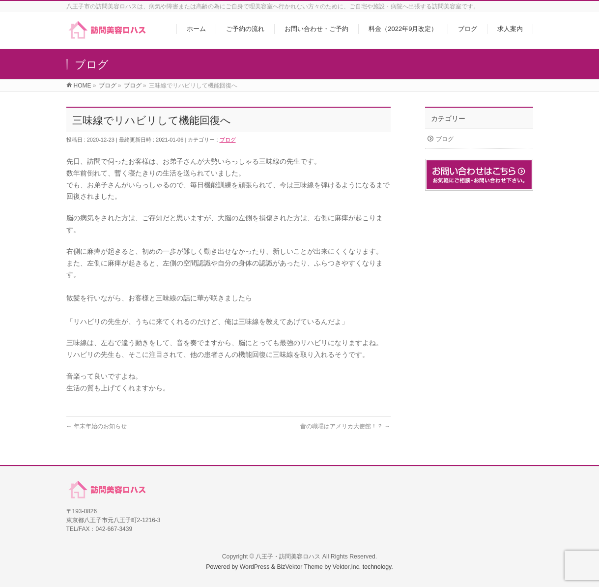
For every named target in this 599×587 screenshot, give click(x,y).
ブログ (228, 140)
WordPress (255, 566)
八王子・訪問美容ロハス (288, 556)
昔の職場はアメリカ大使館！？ (345, 426)
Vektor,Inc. (347, 566)
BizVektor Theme (300, 566)
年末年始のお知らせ (96, 426)
